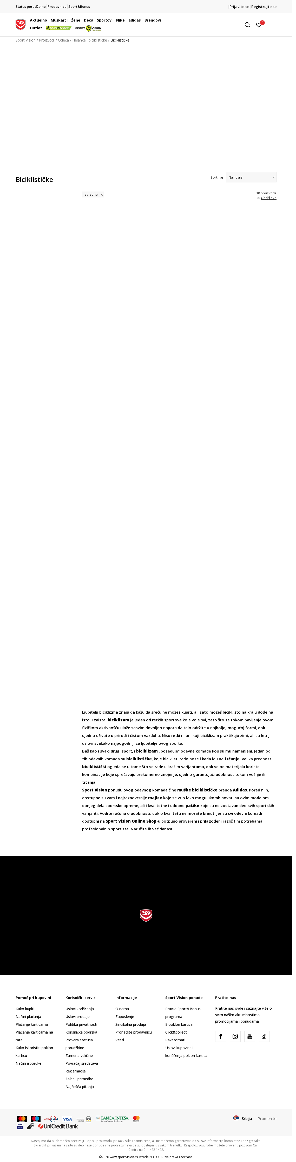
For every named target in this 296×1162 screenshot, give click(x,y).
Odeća (63, 40)
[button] (213, 24)
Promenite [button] (267, 1118)
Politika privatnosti (81, 1024)
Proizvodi (47, 40)
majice (155, 797)
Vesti (119, 1039)
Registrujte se (264, 6)
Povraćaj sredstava (81, 1063)
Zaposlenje (124, 1016)
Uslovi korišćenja (79, 1008)
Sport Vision (26, 40)
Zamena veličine (79, 1055)
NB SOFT (155, 1157)
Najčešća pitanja (79, 1086)
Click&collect (176, 1032)
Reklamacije (75, 1071)
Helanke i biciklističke (89, 40)
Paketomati (175, 1039)
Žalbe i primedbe (79, 1078)
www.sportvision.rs (124, 1157)
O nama (122, 1008)
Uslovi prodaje (77, 1016)
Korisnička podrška (81, 1032)
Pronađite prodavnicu (133, 1032)
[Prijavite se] (259, 25)
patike (192, 805)
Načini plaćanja (28, 1016)
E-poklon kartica (179, 1024)
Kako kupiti (25, 1008)
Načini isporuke (28, 1063)
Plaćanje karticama (32, 1024)
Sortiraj (217, 177)
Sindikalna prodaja (130, 1024)
